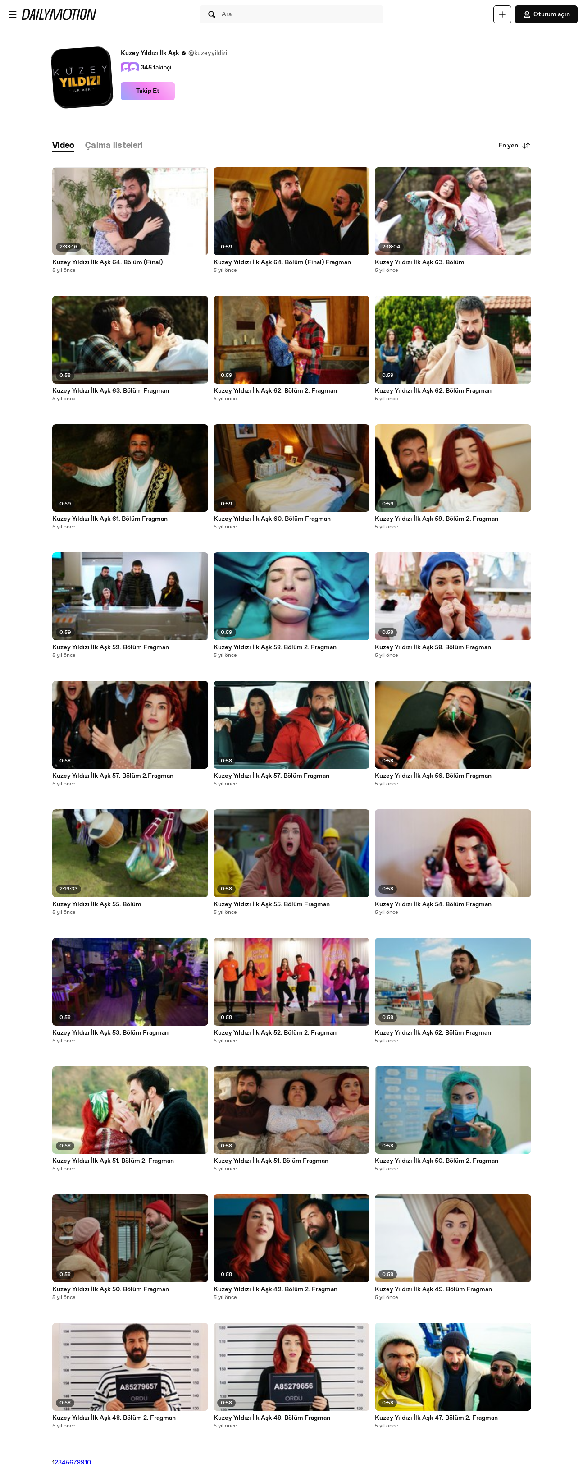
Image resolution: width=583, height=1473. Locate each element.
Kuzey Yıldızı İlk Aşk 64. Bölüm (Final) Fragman (282, 262)
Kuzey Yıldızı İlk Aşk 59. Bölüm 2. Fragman (436, 519)
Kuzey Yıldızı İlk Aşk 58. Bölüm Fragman (433, 647)
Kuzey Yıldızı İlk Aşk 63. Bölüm (420, 262)
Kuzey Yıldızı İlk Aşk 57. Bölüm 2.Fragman (112, 776)
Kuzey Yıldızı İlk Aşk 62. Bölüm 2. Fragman (275, 391)
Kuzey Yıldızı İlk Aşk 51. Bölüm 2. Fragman (113, 1161)
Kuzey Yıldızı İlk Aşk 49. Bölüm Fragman (433, 1289)
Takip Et (147, 91)
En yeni (514, 145)
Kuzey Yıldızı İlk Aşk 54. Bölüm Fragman (433, 904)
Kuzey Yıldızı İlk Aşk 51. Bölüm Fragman (271, 1161)
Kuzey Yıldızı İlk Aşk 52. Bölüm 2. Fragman (275, 1033)
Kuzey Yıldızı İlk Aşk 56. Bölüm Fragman (433, 776)
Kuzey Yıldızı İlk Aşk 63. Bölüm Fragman (110, 391)
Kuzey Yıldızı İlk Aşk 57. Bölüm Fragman (271, 776)
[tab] (63, 145)
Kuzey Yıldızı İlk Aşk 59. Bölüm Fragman (110, 647)
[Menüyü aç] (12, 14)
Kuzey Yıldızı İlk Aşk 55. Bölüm (96, 904)
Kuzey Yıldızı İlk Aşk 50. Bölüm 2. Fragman (436, 1161)
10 (88, 1463)
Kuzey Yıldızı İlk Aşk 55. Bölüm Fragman (272, 904)
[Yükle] (502, 14)
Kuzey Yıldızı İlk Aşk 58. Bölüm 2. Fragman (275, 647)
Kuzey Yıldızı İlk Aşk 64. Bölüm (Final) (107, 262)
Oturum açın (546, 14)
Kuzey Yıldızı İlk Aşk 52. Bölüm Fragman (433, 1033)
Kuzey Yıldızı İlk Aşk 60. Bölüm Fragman (272, 519)
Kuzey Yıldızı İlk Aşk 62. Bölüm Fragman (433, 391)
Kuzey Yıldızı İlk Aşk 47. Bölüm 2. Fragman (436, 1418)
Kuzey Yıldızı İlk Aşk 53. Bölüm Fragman (110, 1033)
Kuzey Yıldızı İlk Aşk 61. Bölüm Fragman (110, 519)
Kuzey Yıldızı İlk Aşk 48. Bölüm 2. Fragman (114, 1418)
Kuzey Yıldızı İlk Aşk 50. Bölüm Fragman (110, 1289)
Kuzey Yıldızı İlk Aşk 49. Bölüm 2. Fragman (275, 1289)
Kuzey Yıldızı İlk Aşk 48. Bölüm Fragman (272, 1418)
